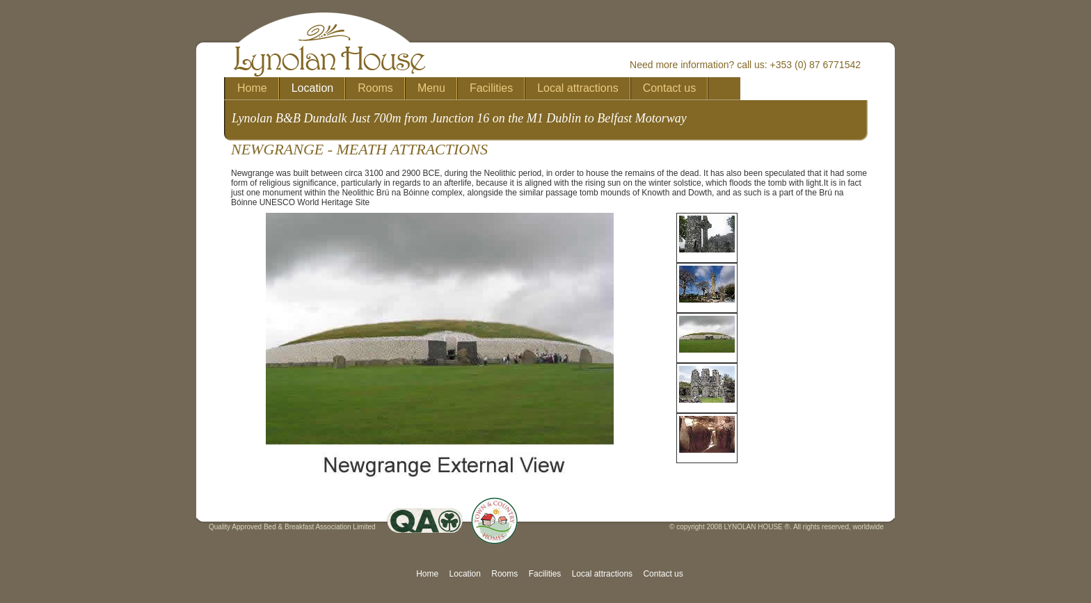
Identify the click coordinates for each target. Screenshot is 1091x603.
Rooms (504, 574)
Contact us (663, 574)
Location (465, 574)
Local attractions (602, 574)
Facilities (545, 574)
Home (427, 574)
